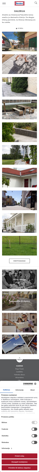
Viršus (19, 360)
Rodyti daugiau (19, 261)
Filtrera (20, 28)
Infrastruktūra (19, 377)
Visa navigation (4, 3)
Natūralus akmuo (19, 375)
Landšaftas (19, 372)
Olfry (19, 380)
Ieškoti (36, 3)
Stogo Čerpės (19, 369)
